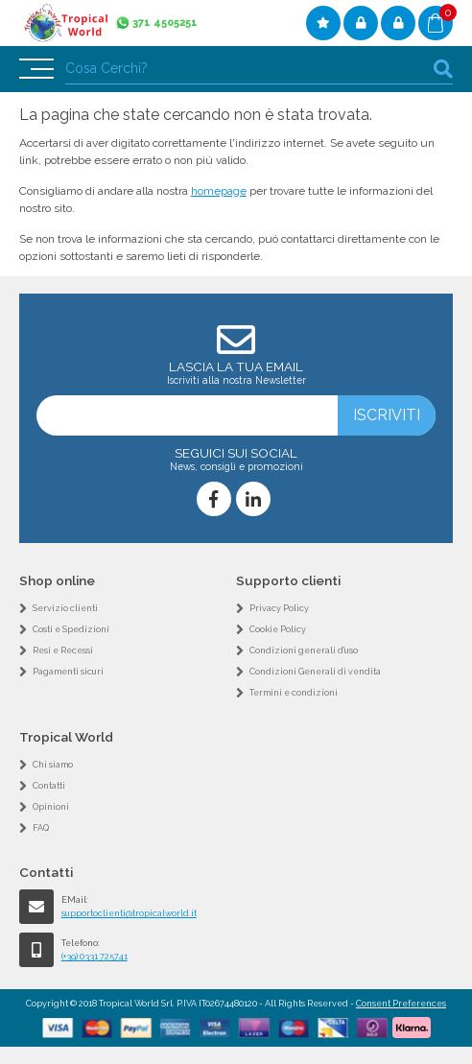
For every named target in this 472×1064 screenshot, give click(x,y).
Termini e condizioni (293, 693)
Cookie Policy (277, 629)
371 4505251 (165, 22)
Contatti (49, 786)
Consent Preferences (401, 1003)
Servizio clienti (65, 608)
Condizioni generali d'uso (303, 650)
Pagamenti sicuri (68, 671)
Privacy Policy (279, 608)
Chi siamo (53, 764)
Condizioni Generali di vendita (315, 671)
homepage (219, 191)
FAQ (41, 828)
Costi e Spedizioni (71, 629)
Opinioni (51, 807)
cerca (443, 68)
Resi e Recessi (63, 650)
